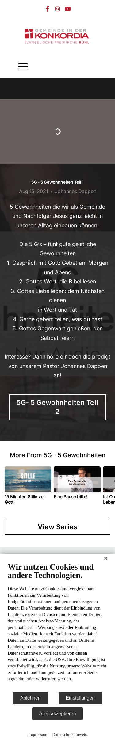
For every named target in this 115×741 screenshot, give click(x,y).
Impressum (37, 734)
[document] (57, 626)
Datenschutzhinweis (69, 734)
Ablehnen (30, 698)
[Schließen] (105, 558)
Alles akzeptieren (57, 713)
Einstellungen (80, 698)
